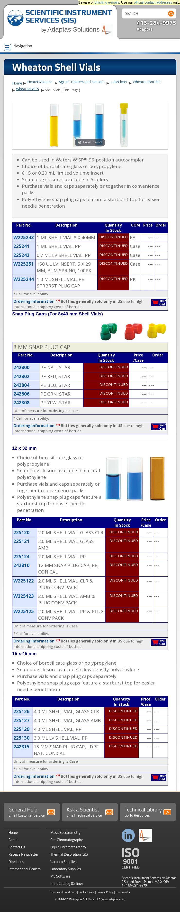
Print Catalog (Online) (66, 883)
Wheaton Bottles (146, 81)
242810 (21, 565)
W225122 (23, 581)
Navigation (18, 47)
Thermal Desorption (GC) (69, 854)
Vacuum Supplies (63, 861)
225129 (21, 729)
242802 (21, 376)
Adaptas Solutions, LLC (86, 899)
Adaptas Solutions (80, 29)
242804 (21, 385)
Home (17, 83)
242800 (21, 367)
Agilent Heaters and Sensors (81, 81)
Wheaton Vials (27, 88)
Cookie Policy (87, 892)
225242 (21, 255)
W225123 (23, 596)
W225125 (23, 611)
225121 (21, 541)
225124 (21, 556)
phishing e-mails (107, 2)
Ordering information (33, 301)
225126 (21, 711)
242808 (21, 402)
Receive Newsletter (23, 854)
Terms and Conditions (63, 892)
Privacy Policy (105, 892)
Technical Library (148, 811)
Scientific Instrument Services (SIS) (69, 16)
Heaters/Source (39, 81)
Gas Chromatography (66, 840)
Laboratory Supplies (65, 869)
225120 (21, 532)
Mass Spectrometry (65, 832)
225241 (21, 246)
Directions (16, 861)
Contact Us (17, 847)
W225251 (23, 264)
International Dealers (25, 869)
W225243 (23, 237)
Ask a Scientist (90, 811)
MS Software (60, 876)
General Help (32, 811)
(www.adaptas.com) (113, 899)
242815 (21, 746)
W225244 (23, 279)
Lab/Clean (119, 81)
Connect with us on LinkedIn (128, 835)
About (13, 840)
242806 (21, 394)
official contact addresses (153, 2)
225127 (21, 720)
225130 (21, 738)
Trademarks (122, 892)
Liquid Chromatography (68, 847)
